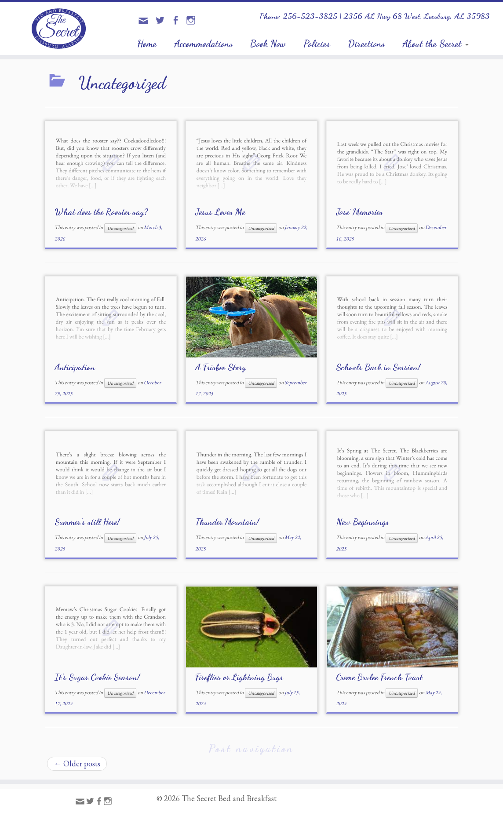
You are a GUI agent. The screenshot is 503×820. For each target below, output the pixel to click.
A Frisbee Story (220, 367)
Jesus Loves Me (220, 212)
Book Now (268, 43)
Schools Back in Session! (378, 367)
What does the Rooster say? (101, 212)
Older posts (77, 763)
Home (147, 43)
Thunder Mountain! (227, 522)
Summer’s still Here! (87, 522)
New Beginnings (362, 522)
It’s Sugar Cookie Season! (97, 677)
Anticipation (75, 367)
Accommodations (203, 43)
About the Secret (435, 43)
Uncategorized (120, 228)
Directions (366, 43)
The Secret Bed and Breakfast (229, 798)
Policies (316, 43)
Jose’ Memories (359, 212)
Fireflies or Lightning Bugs (239, 677)
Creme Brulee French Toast (379, 677)
